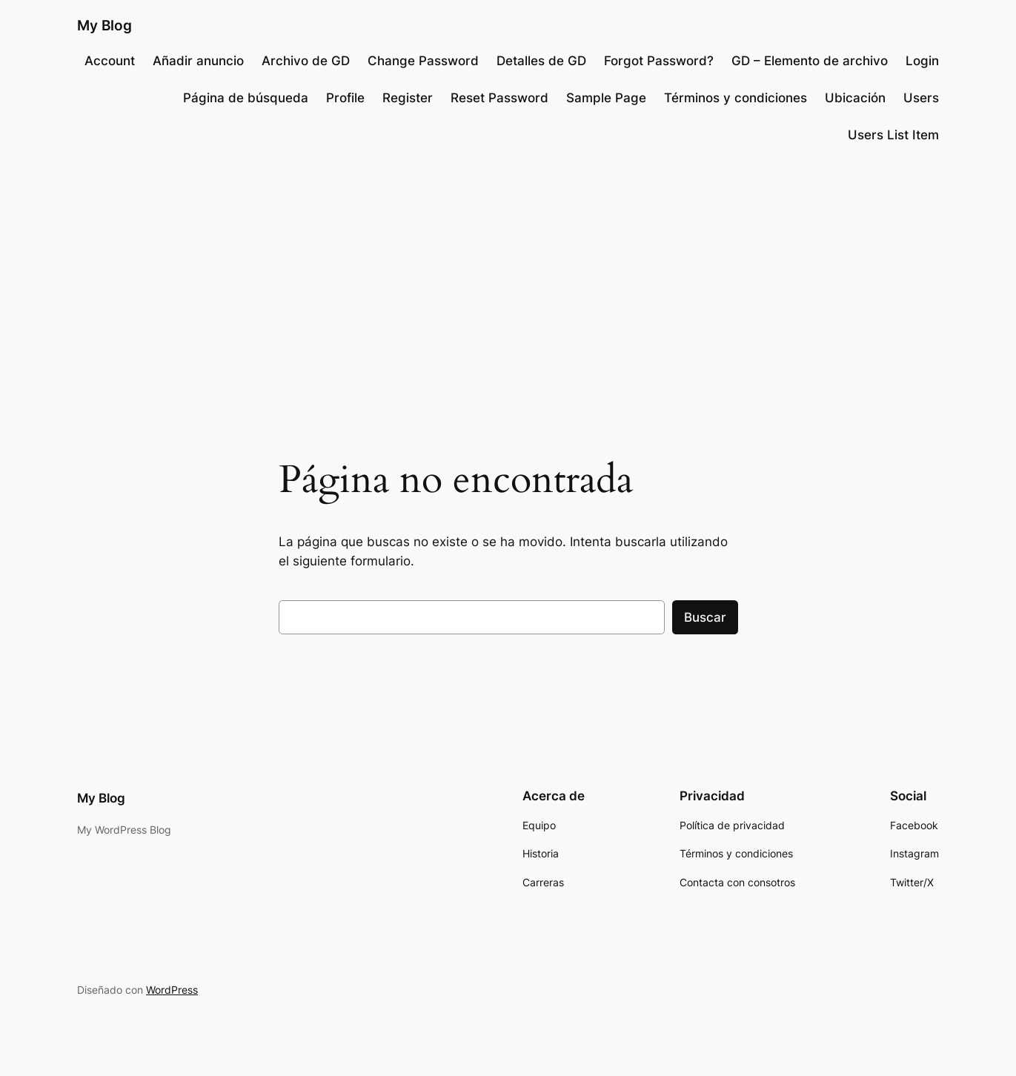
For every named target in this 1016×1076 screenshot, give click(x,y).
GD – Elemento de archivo (809, 60)
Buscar (705, 617)
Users (921, 97)
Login (922, 60)
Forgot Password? (659, 60)
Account (109, 60)
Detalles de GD (541, 60)
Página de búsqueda (245, 97)
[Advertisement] (508, 277)
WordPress (172, 989)
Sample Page (606, 97)
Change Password (423, 60)
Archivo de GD (306, 60)
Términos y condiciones (735, 97)
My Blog (104, 25)
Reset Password (499, 97)
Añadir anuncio (198, 60)
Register (407, 97)
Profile (345, 97)
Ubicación (855, 97)
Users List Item (893, 134)
